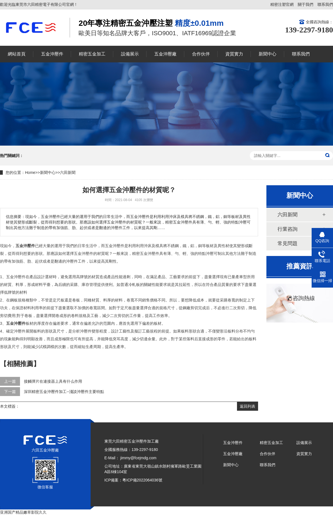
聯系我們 (325, 4)
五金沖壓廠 (233, 453)
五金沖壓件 (233, 442)
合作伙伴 (267, 453)
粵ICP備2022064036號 (142, 480)
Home (30, 172)
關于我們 (305, 4)
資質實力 (304, 453)
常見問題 (287, 243)
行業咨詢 (287, 229)
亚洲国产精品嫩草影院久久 (23, 512)
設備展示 (304, 442)
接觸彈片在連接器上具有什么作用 (53, 381)
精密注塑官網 (282, 4)
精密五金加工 (271, 442)
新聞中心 (48, 172)
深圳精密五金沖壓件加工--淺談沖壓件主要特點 (64, 391)
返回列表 (247, 406)
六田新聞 (67, 172)
